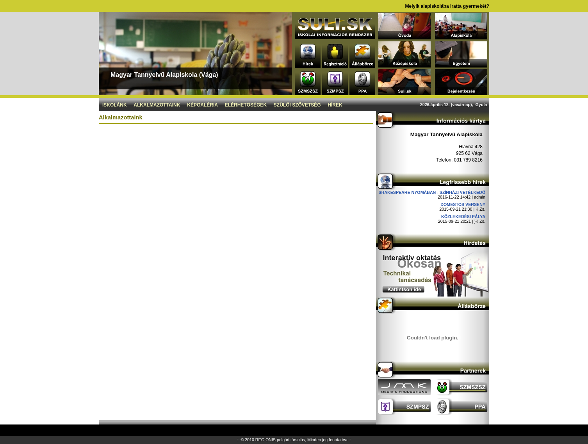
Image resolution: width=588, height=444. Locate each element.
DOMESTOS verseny (462, 204)
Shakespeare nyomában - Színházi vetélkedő (431, 192)
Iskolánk (114, 105)
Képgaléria (202, 105)
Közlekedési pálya (463, 216)
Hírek (335, 105)
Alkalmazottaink (157, 105)
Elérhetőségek (246, 105)
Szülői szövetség (297, 105)
